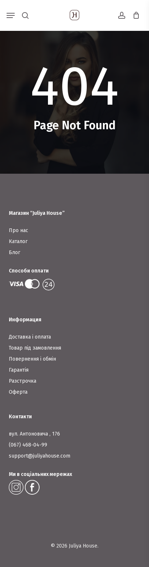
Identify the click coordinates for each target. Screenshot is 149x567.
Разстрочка (22, 381)
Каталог (18, 241)
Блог (14, 252)
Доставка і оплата (30, 337)
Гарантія (19, 370)
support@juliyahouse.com (39, 456)
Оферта (18, 392)
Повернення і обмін (32, 359)
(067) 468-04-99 (28, 445)
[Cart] (134, 15)
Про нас (18, 230)
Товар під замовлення (35, 348)
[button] (11, 15)
